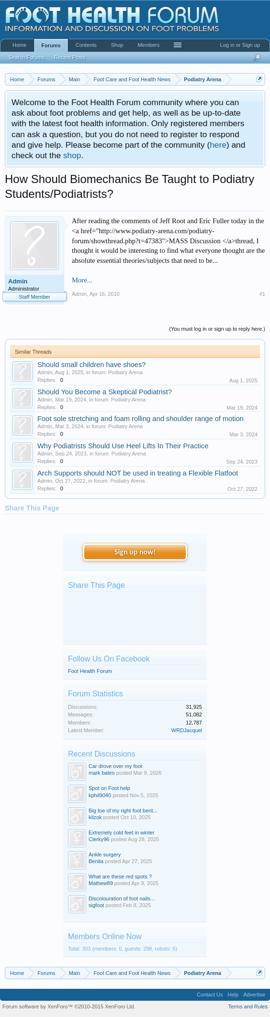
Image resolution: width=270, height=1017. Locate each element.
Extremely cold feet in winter (122, 832)
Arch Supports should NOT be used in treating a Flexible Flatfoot (137, 473)
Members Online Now (105, 936)
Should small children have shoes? (91, 364)
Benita (96, 861)
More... (82, 280)
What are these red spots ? (120, 876)
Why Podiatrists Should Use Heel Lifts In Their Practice (122, 446)
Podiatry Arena (125, 372)
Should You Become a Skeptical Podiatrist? (104, 392)
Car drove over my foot (115, 766)
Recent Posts (69, 57)
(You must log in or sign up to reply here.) (217, 329)
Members (148, 45)
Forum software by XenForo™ (68, 1006)
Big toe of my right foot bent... (123, 810)
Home (19, 45)
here (218, 145)
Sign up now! (135, 551)
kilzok (95, 817)
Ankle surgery (105, 854)
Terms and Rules (248, 1006)
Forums (50, 45)
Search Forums (27, 57)
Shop (117, 45)
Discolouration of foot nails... (122, 898)
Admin (17, 281)
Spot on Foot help (109, 788)
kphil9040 (100, 795)
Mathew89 (101, 883)
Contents (86, 45)
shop (72, 155)
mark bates (101, 773)
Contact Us (210, 994)
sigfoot (96, 905)
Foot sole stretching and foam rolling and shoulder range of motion (140, 418)
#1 (262, 294)
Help (233, 994)
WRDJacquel (186, 730)
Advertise (254, 994)
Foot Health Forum (90, 671)
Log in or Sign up (240, 45)
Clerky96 (99, 839)
